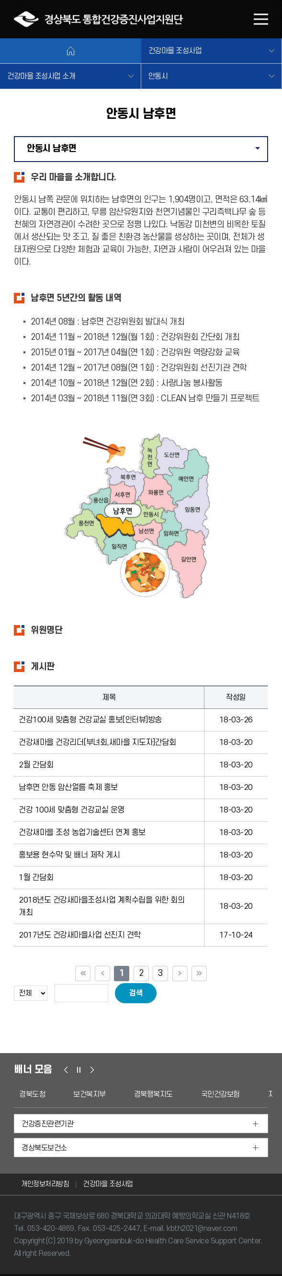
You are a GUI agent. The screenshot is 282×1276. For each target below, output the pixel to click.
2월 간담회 (36, 765)
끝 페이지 (199, 973)
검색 (135, 993)
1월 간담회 (36, 877)
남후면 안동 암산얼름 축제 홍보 (68, 787)
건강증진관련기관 (47, 1124)
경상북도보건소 (44, 1148)
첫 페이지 (82, 973)
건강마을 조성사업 (175, 50)
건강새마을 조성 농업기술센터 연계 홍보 (82, 832)
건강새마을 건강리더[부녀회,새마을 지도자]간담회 (97, 742)
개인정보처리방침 (45, 1184)
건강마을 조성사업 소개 (41, 76)
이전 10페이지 (102, 973)
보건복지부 (89, 1094)
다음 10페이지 (180, 973)
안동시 (158, 76)
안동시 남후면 (147, 152)
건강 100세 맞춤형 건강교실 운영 (71, 810)
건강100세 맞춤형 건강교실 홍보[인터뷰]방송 (90, 720)
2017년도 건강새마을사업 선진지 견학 (80, 935)
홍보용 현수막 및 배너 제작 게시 (69, 855)
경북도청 (32, 1094)
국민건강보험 (220, 1094)
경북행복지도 (153, 1094)
